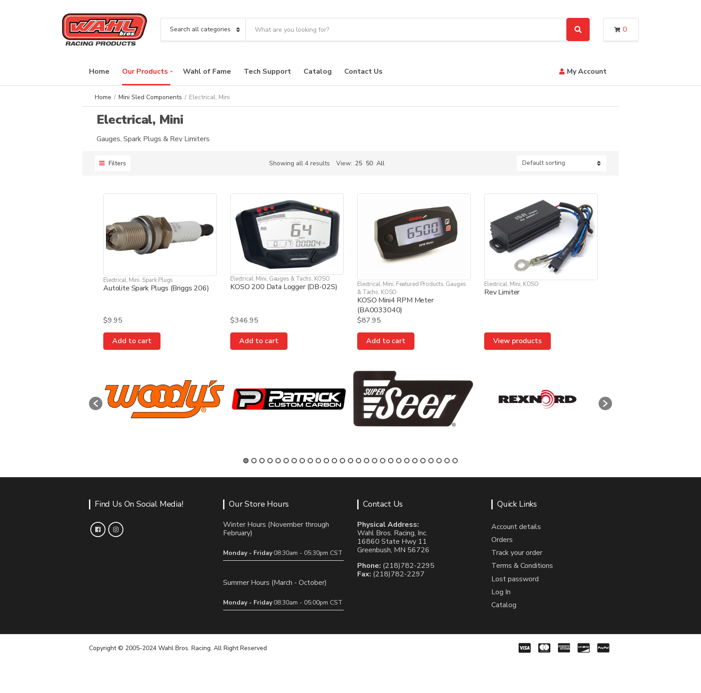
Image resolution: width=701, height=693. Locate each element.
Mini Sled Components (150, 97)
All (380, 163)
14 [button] (350, 460)
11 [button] (326, 460)
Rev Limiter (501, 292)
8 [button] (302, 460)
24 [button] (431, 460)
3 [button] (262, 460)
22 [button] (415, 460)
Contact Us (363, 71)
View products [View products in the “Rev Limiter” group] (517, 341)
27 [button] (455, 460)
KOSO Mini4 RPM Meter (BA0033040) (395, 305)
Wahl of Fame (207, 71)
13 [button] (342, 460)
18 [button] (382, 460)
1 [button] (246, 460)
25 (358, 163)
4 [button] (270, 460)
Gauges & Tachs (290, 279)
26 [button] (447, 460)
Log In (501, 592)
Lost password (515, 579)
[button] (95, 403)
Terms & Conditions (522, 566)
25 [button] (439, 460)
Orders (502, 540)
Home (99, 71)
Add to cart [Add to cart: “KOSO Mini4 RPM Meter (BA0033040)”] (385, 341)
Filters (112, 163)
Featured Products (419, 284)
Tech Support (267, 71)
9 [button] (310, 460)
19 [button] (390, 460)
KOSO (322, 279)
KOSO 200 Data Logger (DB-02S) (283, 287)
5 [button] (278, 460)
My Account (587, 71)
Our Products (145, 71)
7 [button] (294, 460)
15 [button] (358, 460)
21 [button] (407, 460)
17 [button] (374, 460)
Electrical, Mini (121, 280)
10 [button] (318, 460)
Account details (516, 527)
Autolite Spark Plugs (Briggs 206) (156, 288)
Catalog (318, 71)
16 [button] (366, 460)
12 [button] (334, 460)
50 (369, 163)
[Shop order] (561, 163)
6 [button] (286, 460)
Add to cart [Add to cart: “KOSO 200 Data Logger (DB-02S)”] (259, 341)
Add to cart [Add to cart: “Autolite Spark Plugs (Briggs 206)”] (132, 341)
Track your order (516, 553)
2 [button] (254, 460)
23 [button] (423, 460)
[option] (164, 399)
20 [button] (398, 460)
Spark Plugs (157, 280)
